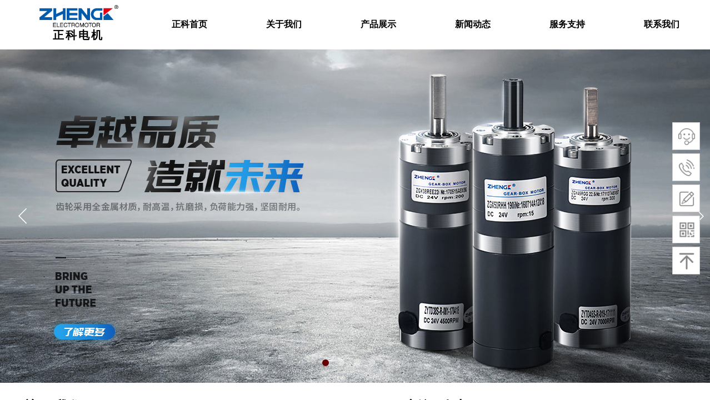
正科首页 (189, 24)
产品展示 (378, 24)
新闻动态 (473, 24)
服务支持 (567, 24)
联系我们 (661, 24)
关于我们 (284, 24)
